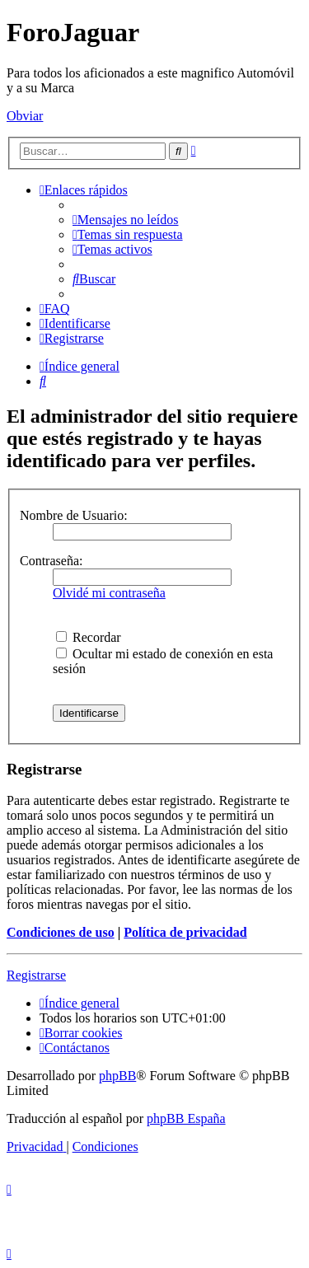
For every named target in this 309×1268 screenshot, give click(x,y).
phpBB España (186, 1118)
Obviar (25, 116)
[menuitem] (126, 220)
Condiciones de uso (61, 932)
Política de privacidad (185, 932)
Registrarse (36, 975)
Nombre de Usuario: (74, 515)
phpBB (117, 1076)
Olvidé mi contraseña (109, 593)
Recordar (88, 637)
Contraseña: (51, 561)
